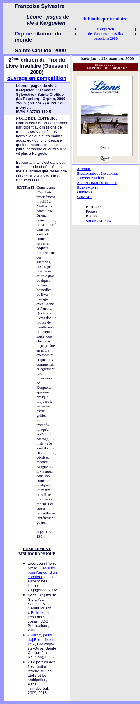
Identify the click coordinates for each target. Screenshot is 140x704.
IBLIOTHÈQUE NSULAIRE (99, 173)
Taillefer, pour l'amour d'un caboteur (42, 572)
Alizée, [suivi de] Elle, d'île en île (41, 639)
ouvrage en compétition (36, 78)
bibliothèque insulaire (105, 18)
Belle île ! (38, 612)
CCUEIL (85, 169)
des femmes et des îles (105, 33)
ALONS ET (98, 220)
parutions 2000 (106, 38)
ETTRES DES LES (91, 178)
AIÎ (97, 183)
